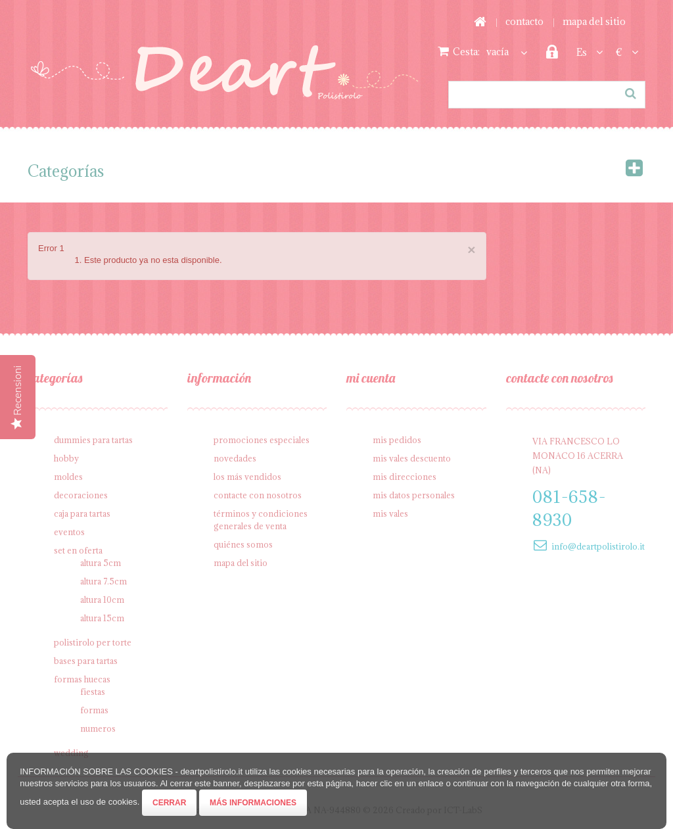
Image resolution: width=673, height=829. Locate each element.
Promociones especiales (262, 440)
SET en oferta (78, 550)
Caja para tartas (82, 513)
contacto (524, 21)
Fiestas (92, 691)
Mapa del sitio (240, 562)
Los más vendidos (247, 476)
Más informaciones (253, 802)
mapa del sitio (594, 21)
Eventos (69, 532)
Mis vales (390, 513)
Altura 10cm (102, 599)
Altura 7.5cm (103, 581)
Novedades (235, 458)
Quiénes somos (243, 544)
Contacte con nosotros (258, 495)
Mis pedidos (397, 440)
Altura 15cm (102, 618)
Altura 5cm (100, 562)
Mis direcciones (404, 476)
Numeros (98, 728)
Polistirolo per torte (92, 642)
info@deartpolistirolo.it (598, 546)
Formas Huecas (82, 679)
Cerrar (169, 802)
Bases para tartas (86, 660)
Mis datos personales (414, 495)
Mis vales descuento (412, 458)
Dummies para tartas (93, 440)
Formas (94, 710)
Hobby (66, 458)
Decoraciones (81, 495)
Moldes (68, 476)
